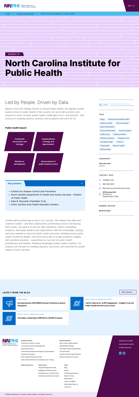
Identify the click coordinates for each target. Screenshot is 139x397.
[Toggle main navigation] (131, 6)
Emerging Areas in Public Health (48, 373)
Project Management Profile (47, 367)
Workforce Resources (27, 365)
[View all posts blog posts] (127, 292)
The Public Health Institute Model (70, 349)
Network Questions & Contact (69, 357)
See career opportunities (125, 347)
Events (66, 370)
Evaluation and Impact (28, 354)
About (66, 365)
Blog (65, 367)
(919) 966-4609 (108, 184)
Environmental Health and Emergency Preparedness (37, 351)
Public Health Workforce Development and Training (37, 360)
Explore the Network (25, 14)
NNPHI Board (68, 378)
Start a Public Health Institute (69, 343)
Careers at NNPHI (69, 381)
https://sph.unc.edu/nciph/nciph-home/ (116, 188)
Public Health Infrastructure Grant (31, 357)
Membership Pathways (67, 346)
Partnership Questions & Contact (48, 376)
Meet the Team (69, 376)
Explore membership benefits (126, 344)
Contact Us (67, 387)
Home (7, 14)
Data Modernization (27, 349)
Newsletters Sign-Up (71, 384)
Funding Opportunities (71, 373)
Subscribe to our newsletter (126, 340)
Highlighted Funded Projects (47, 370)
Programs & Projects (26, 340)
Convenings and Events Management (33, 346)
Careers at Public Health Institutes (70, 354)
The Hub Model (65, 351)
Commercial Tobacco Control (30, 343)
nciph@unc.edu (108, 180)
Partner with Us (42, 365)
